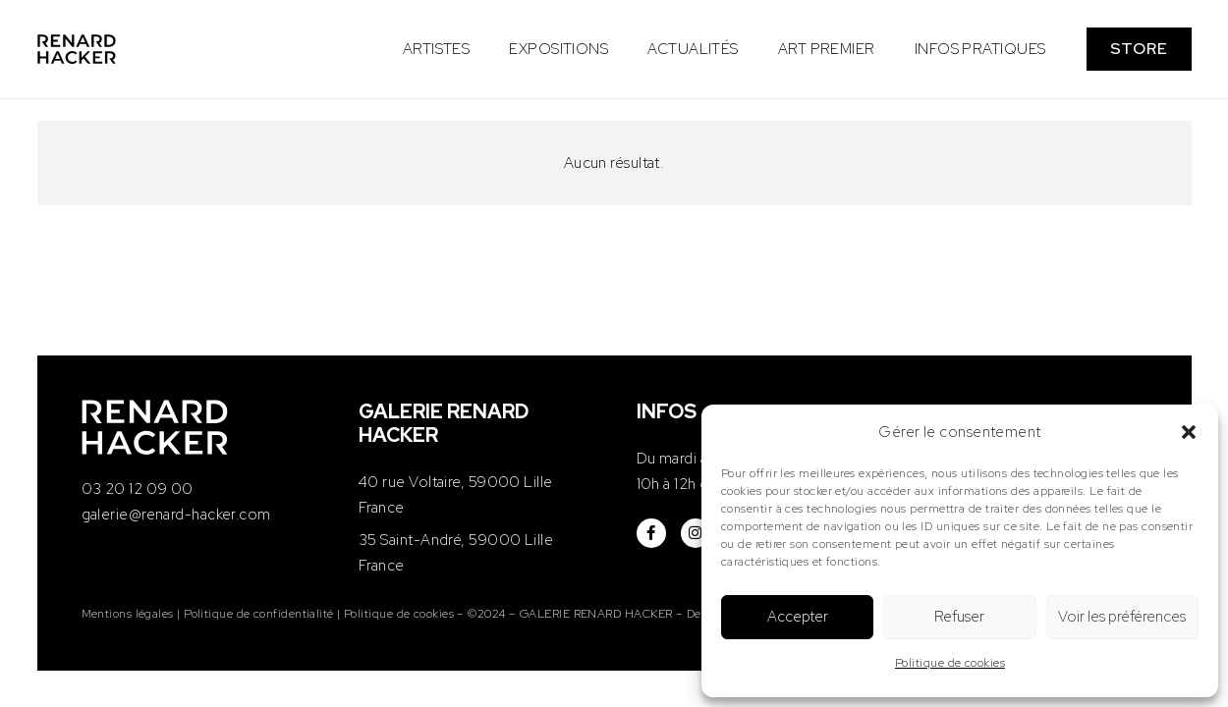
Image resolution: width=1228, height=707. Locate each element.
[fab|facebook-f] (651, 533)
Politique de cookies (950, 663)
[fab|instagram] (695, 533)
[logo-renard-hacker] (77, 49)
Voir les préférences (1122, 616)
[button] (1189, 432)
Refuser (959, 616)
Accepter (797, 616)
